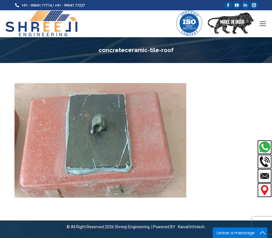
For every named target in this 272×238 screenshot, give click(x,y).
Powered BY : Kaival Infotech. (179, 227)
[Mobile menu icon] (262, 23)
